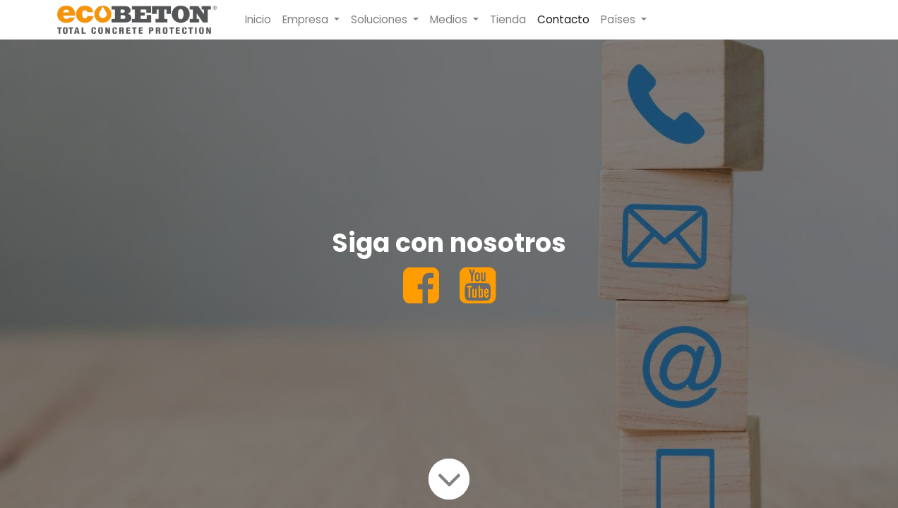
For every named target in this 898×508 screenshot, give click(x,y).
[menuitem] (258, 20)
